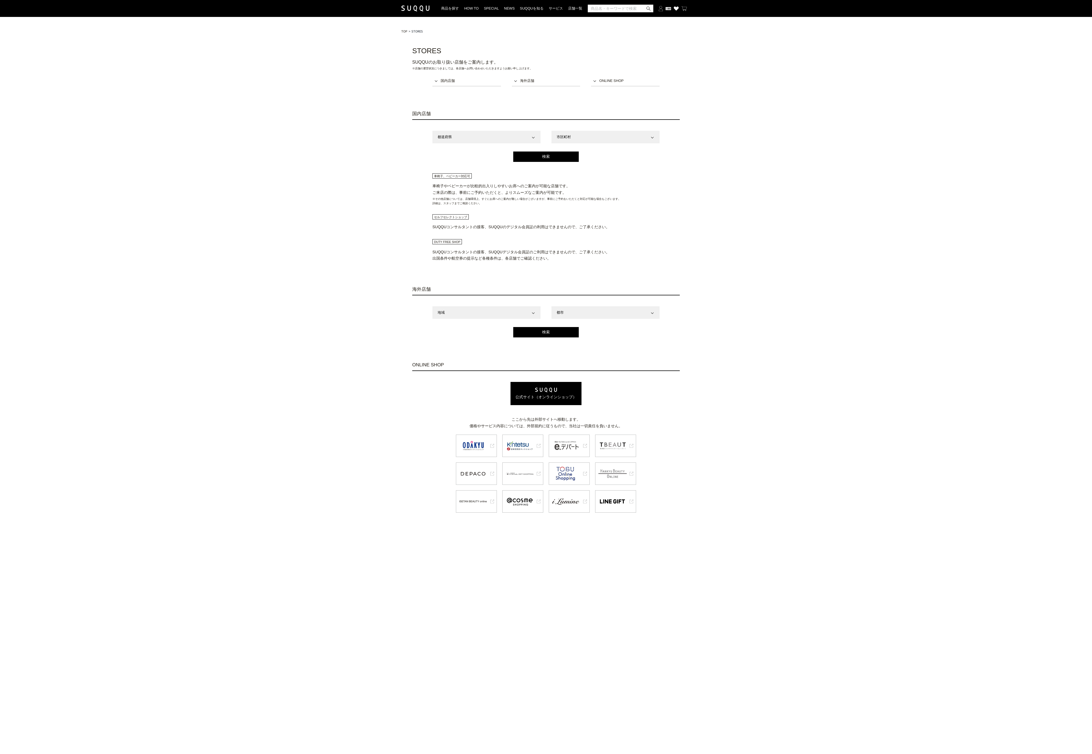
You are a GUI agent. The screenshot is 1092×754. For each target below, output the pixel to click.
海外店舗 (527, 81)
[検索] (620, 8)
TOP (404, 31)
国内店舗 (448, 81)
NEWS (509, 8)
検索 (546, 156)
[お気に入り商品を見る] (676, 8)
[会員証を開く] (668, 8)
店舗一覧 (575, 8)
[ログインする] (661, 8)
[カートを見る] (684, 8)
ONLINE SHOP (611, 81)
